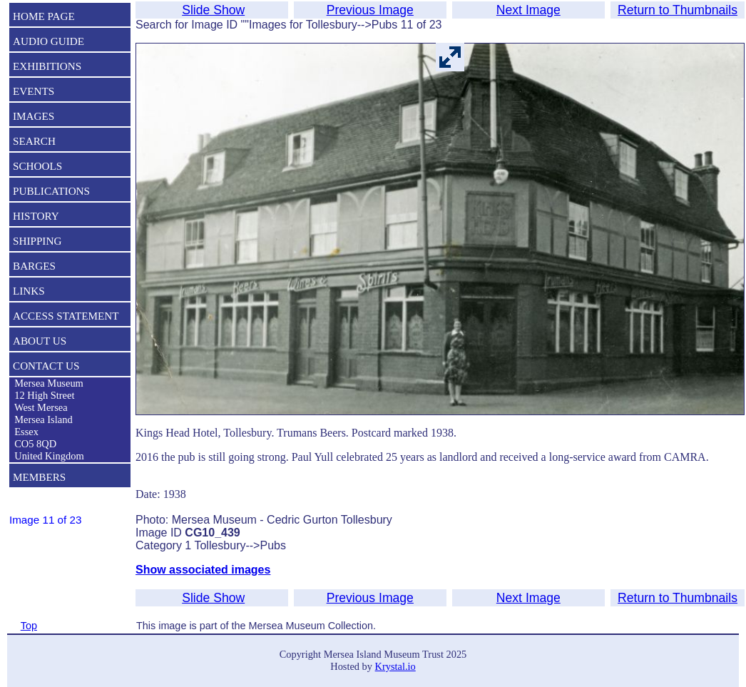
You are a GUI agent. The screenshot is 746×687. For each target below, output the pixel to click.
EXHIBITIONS (47, 66)
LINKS (29, 291)
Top (29, 625)
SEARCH (34, 141)
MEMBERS (39, 477)
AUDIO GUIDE (48, 41)
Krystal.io (395, 666)
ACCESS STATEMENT (66, 316)
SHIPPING (37, 241)
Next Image (528, 10)
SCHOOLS (37, 166)
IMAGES (33, 116)
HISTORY (36, 216)
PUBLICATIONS (51, 191)
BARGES (34, 266)
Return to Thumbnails (677, 10)
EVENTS (33, 91)
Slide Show (213, 10)
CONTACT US (46, 366)
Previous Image (370, 10)
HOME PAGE (44, 16)
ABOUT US (39, 341)
